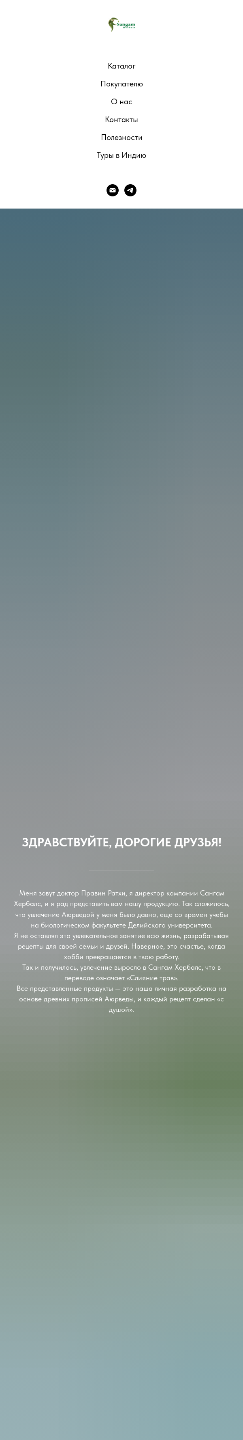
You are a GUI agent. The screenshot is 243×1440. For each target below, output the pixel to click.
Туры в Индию (121, 155)
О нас (121, 101)
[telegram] (130, 190)
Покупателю (121, 83)
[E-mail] (113, 190)
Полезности (122, 137)
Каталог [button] (122, 66)
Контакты (121, 119)
